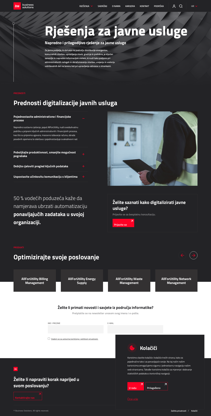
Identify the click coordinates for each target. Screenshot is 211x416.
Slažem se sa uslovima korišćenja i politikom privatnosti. (74, 338)
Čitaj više (132, 399)
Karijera (130, 6)
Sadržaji (102, 6)
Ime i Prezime (54, 323)
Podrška (159, 6)
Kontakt (144, 6)
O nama (116, 6)
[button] (182, 255)
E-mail (110, 323)
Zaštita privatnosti (178, 410)
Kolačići (194, 410)
